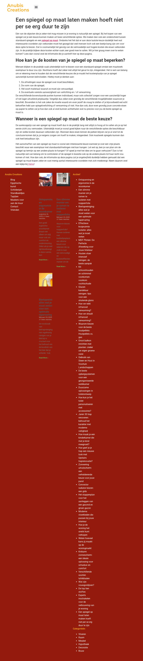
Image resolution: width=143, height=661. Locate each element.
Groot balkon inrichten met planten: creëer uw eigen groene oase (86, 347)
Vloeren (82, 634)
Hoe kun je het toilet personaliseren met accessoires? (85, 404)
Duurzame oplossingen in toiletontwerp (85, 390)
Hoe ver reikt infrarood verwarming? (84, 307)
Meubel (82, 641)
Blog (12, 179)
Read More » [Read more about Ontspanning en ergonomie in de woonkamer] (43, 260)
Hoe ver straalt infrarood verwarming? (85, 317)
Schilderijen (16, 189)
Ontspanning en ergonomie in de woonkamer (46, 205)
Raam (81, 637)
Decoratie (83, 647)
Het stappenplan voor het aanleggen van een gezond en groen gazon (86, 501)
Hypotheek (83, 644)
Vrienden (14, 210)
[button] (36, 7)
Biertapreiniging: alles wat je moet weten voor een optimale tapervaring (48, 307)
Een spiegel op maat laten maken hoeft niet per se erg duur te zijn (85, 619)
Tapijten (14, 196)
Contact (14, 206)
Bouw (81, 651)
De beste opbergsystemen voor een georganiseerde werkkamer (86, 377)
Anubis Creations (18, 8)
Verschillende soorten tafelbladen (85, 575)
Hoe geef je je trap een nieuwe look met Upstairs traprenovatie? (86, 454)
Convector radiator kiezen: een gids (86, 488)
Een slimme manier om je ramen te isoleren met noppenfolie (63, 207)
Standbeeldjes (17, 193)
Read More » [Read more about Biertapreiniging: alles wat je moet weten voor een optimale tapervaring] (43, 358)
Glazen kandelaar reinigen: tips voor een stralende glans (86, 294)
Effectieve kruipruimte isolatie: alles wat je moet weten (84, 230)
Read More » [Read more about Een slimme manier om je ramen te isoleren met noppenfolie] (61, 266)
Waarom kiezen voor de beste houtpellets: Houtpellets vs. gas (86, 330)
